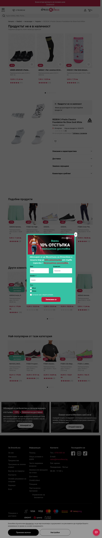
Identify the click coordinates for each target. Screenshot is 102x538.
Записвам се (51, 299)
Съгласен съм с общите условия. (42, 295)
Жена (33, 291)
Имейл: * (33, 276)
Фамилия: (56, 266)
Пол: (31, 285)
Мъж (33, 288)
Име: (31, 266)
